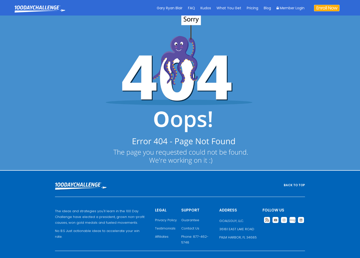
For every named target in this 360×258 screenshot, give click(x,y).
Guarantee (190, 220)
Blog (267, 8)
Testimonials (165, 228)
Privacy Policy (166, 220)
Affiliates (161, 236)
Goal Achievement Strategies (39, 13)
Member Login (290, 8)
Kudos (205, 8)
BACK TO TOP (294, 185)
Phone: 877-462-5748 (194, 239)
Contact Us (190, 228)
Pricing (252, 8)
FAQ (191, 8)
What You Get (228, 8)
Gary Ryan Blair (169, 8)
